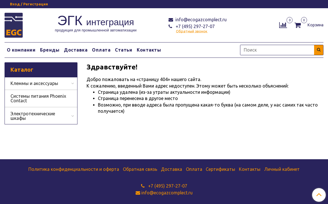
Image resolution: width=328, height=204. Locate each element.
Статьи (123, 49)
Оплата (101, 49)
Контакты (149, 49)
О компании (21, 49)
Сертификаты (220, 169)
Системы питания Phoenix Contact (38, 98)
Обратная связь (140, 169)
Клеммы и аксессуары (34, 83)
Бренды (49, 49)
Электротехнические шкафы (32, 116)
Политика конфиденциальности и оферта (73, 169)
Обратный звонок (191, 31)
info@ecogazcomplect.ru (200, 19)
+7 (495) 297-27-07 (194, 26)
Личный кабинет (282, 169)
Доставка (75, 49)
